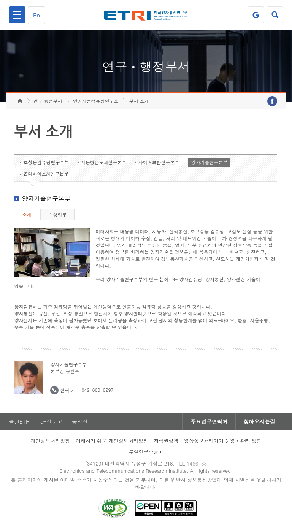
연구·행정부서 (47, 101)
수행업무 (57, 214)
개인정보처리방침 (50, 440)
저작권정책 (166, 440)
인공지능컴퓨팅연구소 (96, 101)
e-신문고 (51, 421)
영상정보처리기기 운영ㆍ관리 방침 (223, 440)
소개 (26, 214)
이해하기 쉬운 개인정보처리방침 (112, 440)
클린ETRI (20, 421)
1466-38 (197, 463)
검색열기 (275, 14)
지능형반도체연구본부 (103, 162)
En (36, 15)
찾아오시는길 (259, 421)
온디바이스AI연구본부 (45, 173)
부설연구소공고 (146, 451)
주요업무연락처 (209, 421)
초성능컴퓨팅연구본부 (46, 162)
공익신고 (82, 421)
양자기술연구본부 (209, 162)
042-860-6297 (97, 389)
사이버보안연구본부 (158, 162)
